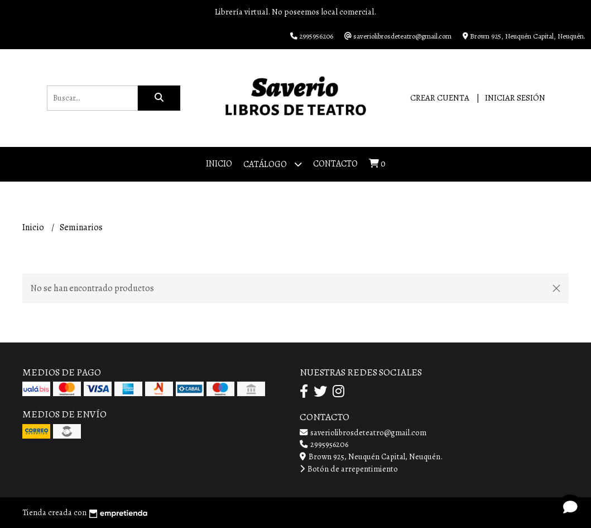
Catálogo (272, 164)
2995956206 (324, 444)
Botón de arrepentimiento (349, 468)
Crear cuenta (439, 97)
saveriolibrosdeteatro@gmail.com (363, 432)
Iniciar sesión (515, 97)
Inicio (219, 164)
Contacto (335, 164)
